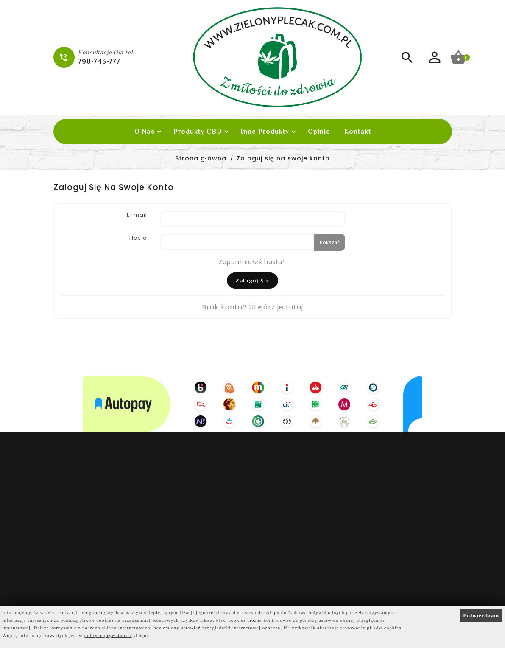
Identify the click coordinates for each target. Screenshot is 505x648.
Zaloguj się (252, 280)
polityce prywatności (108, 635)
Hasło (138, 238)
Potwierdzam (481, 615)
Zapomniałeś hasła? (252, 262)
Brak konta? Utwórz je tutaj (252, 307)
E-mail (137, 215)
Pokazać (329, 242)
